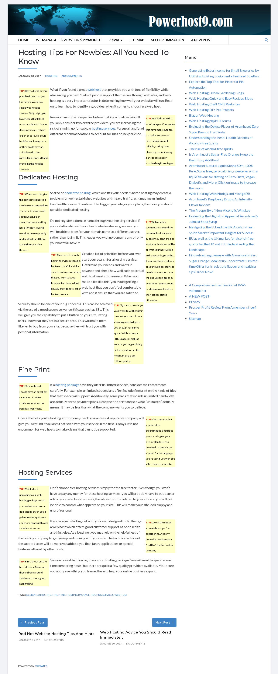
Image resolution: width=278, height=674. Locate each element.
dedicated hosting (78, 193)
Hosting (51, 75)
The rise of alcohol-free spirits (211, 149)
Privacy (116, 40)
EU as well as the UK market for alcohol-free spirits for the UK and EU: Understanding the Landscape (221, 244)
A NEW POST (201, 40)
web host (94, 89)
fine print (58, 594)
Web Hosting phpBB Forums (210, 121)
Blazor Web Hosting (204, 115)
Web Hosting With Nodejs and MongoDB (219, 194)
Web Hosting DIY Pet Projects (211, 110)
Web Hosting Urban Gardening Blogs (216, 93)
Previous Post (32, 622)
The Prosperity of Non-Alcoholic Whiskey (219, 210)
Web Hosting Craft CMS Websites (214, 104)
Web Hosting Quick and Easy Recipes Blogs (221, 98)
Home (23, 40)
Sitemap (137, 40)
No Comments (72, 75)
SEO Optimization (167, 40)
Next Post (164, 622)
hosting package (67, 385)
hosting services (103, 128)
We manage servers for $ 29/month (69, 40)
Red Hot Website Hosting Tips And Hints (56, 634)
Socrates (41, 666)
